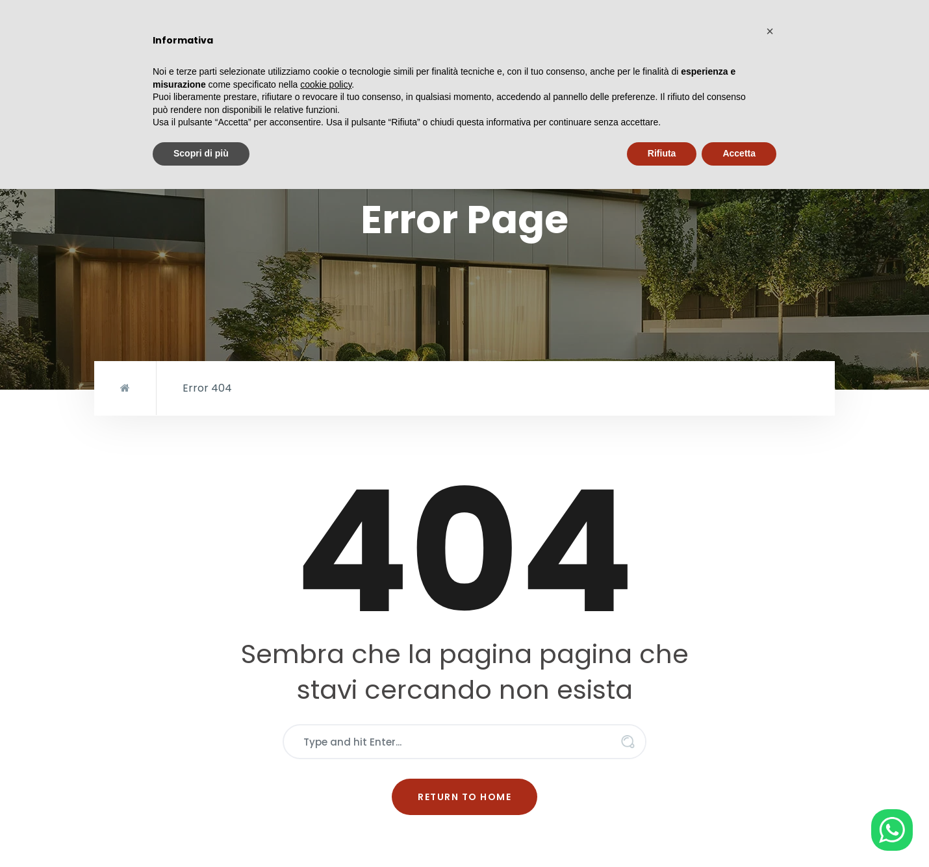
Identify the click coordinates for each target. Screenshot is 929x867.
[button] (769, 31)
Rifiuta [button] (662, 153)
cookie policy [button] (325, 84)
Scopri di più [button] (201, 153)
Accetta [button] (739, 153)
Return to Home (464, 796)
